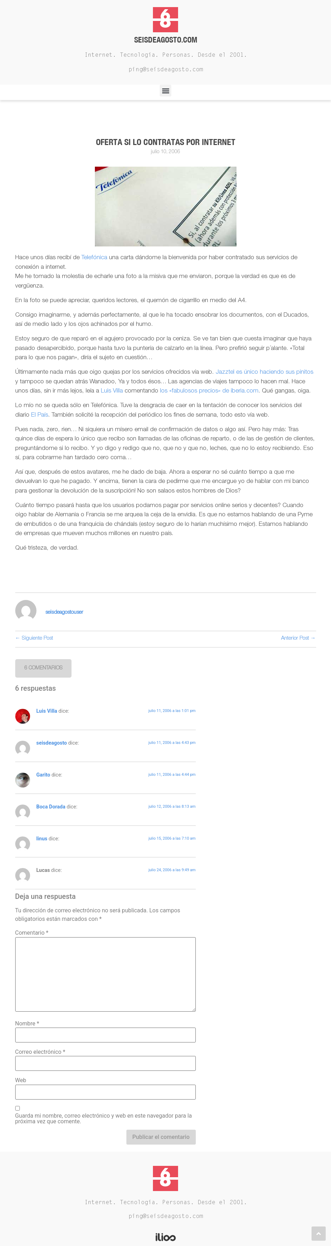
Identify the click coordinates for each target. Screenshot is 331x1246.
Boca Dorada (50, 807)
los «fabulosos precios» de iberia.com (209, 391)
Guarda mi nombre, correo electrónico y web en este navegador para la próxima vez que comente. (103, 1118)
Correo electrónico (40, 1052)
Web (20, 1080)
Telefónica (95, 258)
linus (41, 839)
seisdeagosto (51, 743)
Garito (43, 775)
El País (39, 415)
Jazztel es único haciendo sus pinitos (264, 372)
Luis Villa (112, 391)
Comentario (31, 933)
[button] (165, 90)
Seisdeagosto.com (165, 39)
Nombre (27, 1024)
